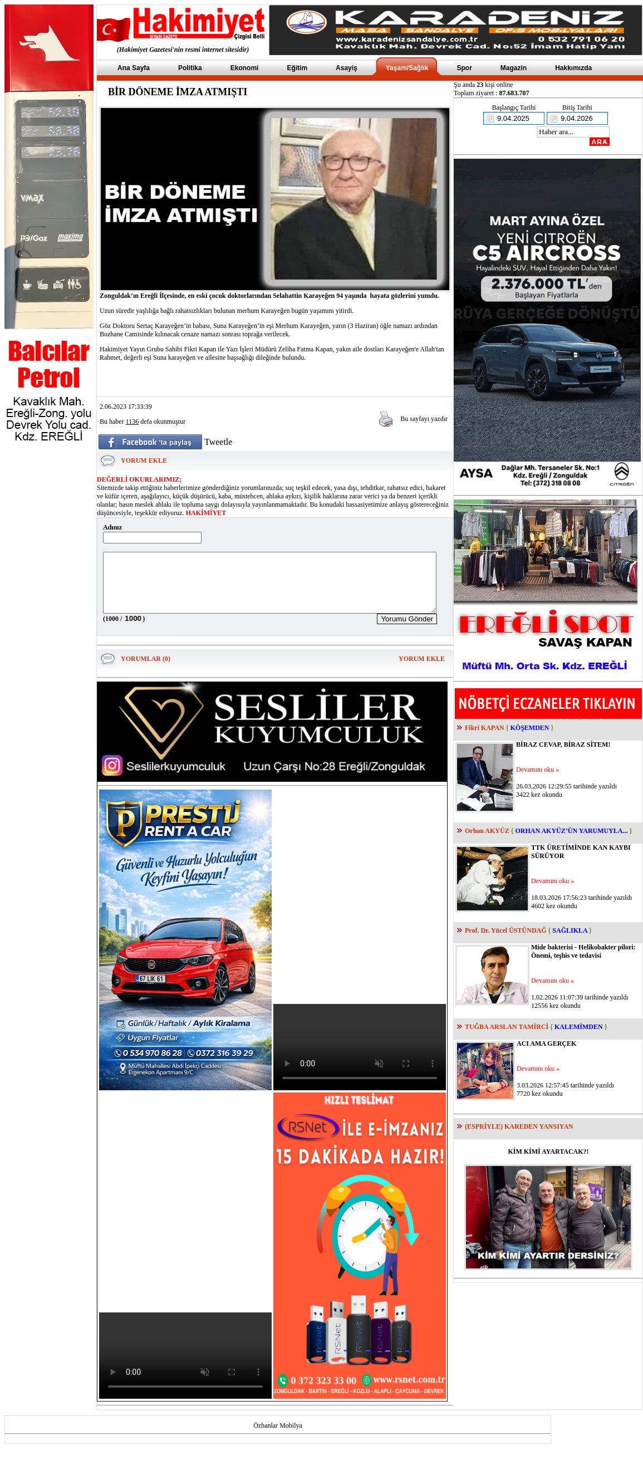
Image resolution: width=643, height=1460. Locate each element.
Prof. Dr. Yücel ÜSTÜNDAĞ (506, 930)
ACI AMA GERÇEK (546, 1043)
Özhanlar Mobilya (277, 1437)
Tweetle (218, 442)
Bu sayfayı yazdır (424, 419)
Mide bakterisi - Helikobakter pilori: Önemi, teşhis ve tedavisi (583, 951)
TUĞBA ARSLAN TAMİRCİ (506, 1027)
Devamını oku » (537, 769)
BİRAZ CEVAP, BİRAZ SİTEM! (563, 744)
